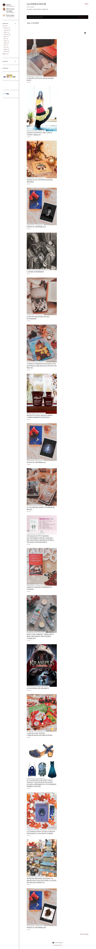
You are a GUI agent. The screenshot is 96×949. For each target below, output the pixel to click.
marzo (6, 47)
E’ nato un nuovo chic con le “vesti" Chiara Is (39, 134)
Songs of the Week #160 (36, 927)
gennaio (6, 51)
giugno (6, 40)
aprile (6, 45)
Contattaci (45, 9)
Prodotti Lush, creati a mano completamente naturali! (40, 416)
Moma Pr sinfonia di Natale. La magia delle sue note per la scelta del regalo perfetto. (41, 880)
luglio (6, 38)
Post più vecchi (84, 934)
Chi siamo (29, 9)
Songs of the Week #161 (36, 462)
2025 (5, 25)
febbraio (6, 49)
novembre (7, 30)
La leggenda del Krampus (38, 688)
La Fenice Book (36, 4)
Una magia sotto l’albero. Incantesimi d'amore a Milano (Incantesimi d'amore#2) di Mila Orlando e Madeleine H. (40, 539)
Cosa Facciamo (37, 9)
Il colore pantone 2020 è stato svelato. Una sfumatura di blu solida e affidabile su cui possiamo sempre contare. (41, 783)
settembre (7, 34)
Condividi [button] (28, 82)
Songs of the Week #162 (36, 227)
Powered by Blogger (57, 942)
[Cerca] (86, 4)
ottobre (6, 32)
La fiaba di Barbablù (35, 272)
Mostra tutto (82, 17)
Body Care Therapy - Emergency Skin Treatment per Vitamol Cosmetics (40, 636)
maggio (6, 43)
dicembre (7, 28)
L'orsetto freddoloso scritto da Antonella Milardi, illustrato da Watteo (42, 366)
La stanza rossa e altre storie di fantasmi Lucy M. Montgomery (41, 832)
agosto (6, 36)
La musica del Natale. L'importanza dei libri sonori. (39, 734)
